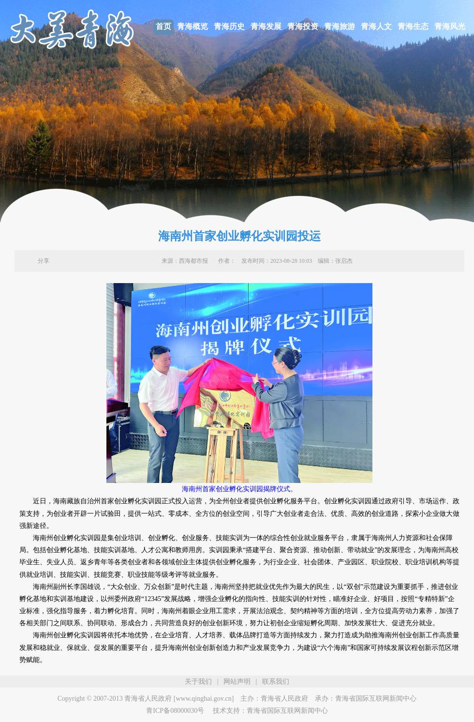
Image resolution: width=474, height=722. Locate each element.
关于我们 (198, 681)
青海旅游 (339, 26)
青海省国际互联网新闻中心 (375, 698)
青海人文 (376, 26)
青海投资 (302, 26)
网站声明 (237, 681)
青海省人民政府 (284, 698)
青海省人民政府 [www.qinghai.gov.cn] (179, 698)
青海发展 (266, 26)
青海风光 (449, 26)
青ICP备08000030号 (175, 710)
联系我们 (275, 681)
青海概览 (192, 26)
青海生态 (413, 26)
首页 (163, 26)
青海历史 (229, 26)
